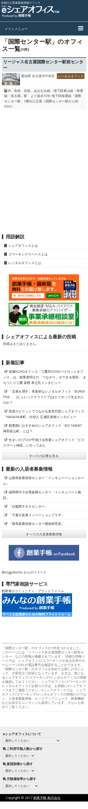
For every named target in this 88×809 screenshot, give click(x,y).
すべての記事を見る (44, 456)
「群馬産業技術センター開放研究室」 (37, 523)
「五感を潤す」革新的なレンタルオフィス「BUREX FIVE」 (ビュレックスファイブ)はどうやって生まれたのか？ (44, 397)
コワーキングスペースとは (28, 254)
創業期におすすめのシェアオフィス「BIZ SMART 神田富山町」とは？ (42, 428)
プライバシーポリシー (32, 805)
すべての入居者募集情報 (44, 534)
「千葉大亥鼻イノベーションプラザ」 (37, 515)
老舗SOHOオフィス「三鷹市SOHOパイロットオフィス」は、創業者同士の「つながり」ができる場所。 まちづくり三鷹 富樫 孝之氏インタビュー (44, 377)
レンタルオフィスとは (24, 263)
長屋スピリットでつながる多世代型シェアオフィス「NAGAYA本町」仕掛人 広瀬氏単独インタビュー (43, 414)
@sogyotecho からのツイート (24, 572)
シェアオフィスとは (23, 245)
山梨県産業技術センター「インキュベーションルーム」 (43, 481)
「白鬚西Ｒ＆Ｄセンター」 (28, 506)
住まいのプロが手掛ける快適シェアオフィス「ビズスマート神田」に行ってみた (43, 442)
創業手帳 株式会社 (47, 797)
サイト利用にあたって (71, 805)
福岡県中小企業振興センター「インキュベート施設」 (42, 495)
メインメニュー (16, 28)
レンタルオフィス (70, 76)
